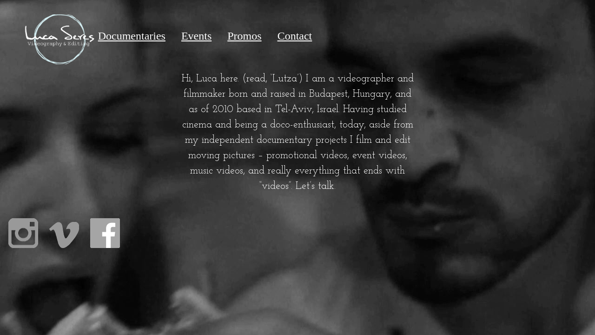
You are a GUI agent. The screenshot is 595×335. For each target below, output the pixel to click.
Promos (244, 36)
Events (196, 36)
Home (59, 36)
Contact (295, 36)
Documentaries (131, 36)
